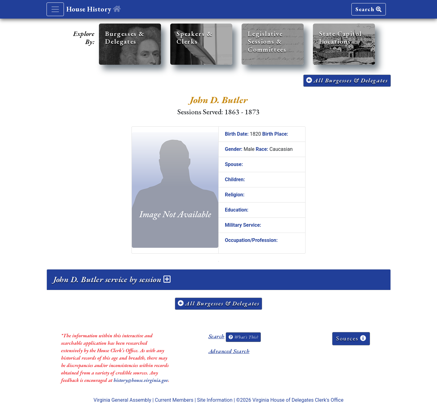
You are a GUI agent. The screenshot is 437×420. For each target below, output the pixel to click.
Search (368, 9)
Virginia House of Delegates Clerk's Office (298, 400)
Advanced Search (228, 351)
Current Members (174, 400)
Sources (351, 338)
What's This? (243, 337)
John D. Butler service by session (112, 279)
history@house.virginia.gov (141, 380)
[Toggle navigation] (55, 9)
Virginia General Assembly (122, 400)
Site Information (214, 400)
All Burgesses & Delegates (347, 80)
